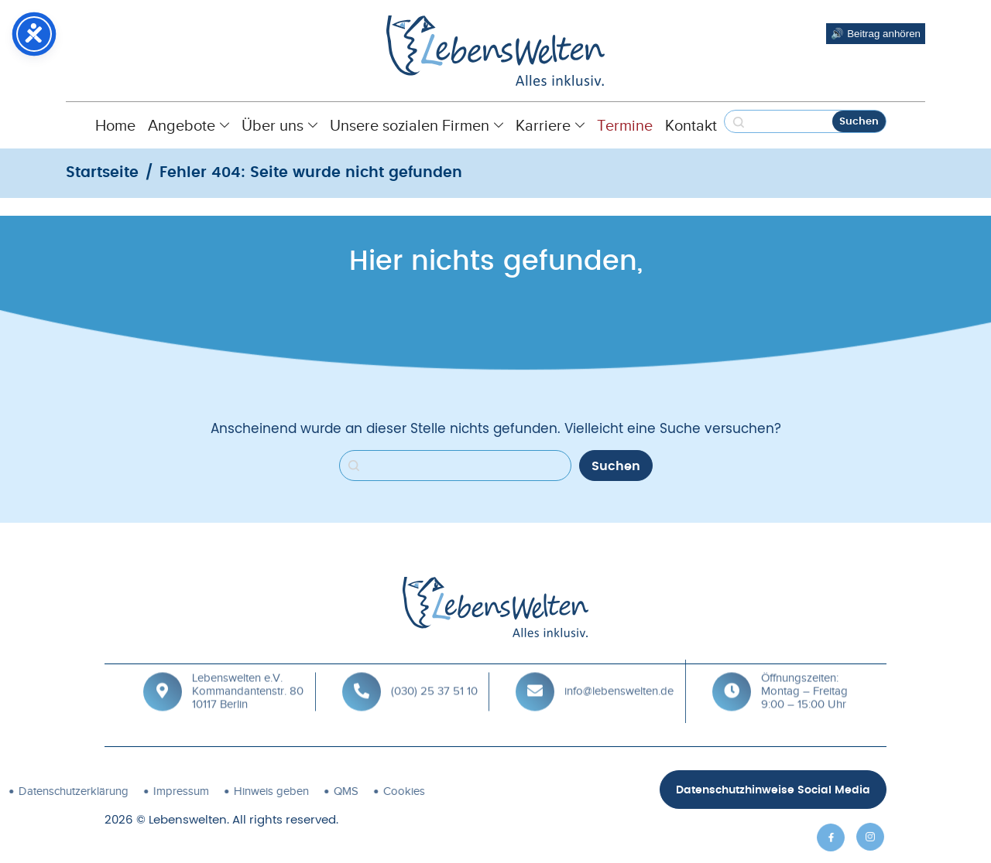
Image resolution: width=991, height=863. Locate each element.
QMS (194, 791)
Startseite (102, 172)
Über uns (279, 125)
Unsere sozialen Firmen (416, 125)
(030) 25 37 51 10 (434, 669)
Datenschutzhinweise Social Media (773, 790)
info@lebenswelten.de (619, 669)
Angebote (188, 125)
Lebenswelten (188, 820)
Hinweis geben (119, 791)
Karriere (550, 125)
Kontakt (691, 125)
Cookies (252, 791)
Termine (625, 125)
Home (115, 125)
